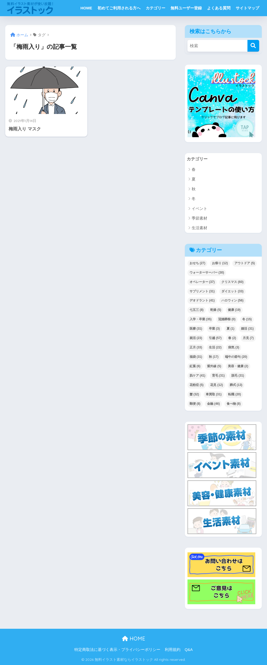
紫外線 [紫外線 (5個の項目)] (214, 366)
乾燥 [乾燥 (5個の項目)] (215, 310)
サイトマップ (247, 8)
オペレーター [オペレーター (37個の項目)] (202, 282)
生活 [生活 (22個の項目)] (215, 347)
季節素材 (199, 218)
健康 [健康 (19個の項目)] (234, 310)
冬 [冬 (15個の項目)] (247, 319)
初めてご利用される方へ (119, 8)
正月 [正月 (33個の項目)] (196, 347)
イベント (199, 208)
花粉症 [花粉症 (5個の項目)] (197, 385)
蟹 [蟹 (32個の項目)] (194, 394)
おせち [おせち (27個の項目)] (197, 263)
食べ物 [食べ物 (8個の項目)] (234, 404)
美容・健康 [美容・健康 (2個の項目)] (238, 366)
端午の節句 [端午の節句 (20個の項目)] (236, 357)
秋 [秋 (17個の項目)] (214, 357)
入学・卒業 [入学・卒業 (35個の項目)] (201, 319)
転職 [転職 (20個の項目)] (234, 394)
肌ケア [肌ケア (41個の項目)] (197, 376)
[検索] (253, 46)
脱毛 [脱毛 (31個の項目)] (237, 376)
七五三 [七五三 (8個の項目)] (197, 310)
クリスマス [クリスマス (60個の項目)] (232, 282)
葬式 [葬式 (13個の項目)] (236, 385)
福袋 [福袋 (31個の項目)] (196, 357)
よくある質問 (218, 8)
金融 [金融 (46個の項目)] (213, 404)
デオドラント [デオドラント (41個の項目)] (202, 301)
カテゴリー (155, 8)
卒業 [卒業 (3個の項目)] (214, 329)
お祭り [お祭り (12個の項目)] (220, 263)
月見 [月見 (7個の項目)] (248, 338)
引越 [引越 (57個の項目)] (215, 338)
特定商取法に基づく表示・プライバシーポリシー (117, 650)
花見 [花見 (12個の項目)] (216, 385)
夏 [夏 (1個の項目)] (230, 329)
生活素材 (199, 228)
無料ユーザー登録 (186, 8)
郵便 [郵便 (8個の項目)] (195, 404)
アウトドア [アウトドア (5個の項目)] (244, 263)
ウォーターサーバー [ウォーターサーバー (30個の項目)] (207, 272)
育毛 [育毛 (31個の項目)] (218, 376)
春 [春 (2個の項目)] (232, 338)
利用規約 (172, 650)
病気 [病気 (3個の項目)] (233, 347)
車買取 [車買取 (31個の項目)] (214, 394)
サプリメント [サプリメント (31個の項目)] (202, 291)
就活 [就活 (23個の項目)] (196, 338)
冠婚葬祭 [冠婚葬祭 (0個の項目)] (226, 319)
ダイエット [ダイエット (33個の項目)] (232, 291)
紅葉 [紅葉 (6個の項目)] (195, 366)
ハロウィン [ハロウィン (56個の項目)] (232, 301)
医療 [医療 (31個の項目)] (196, 329)
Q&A (189, 650)
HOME (86, 8)
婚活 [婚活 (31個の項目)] (247, 329)
